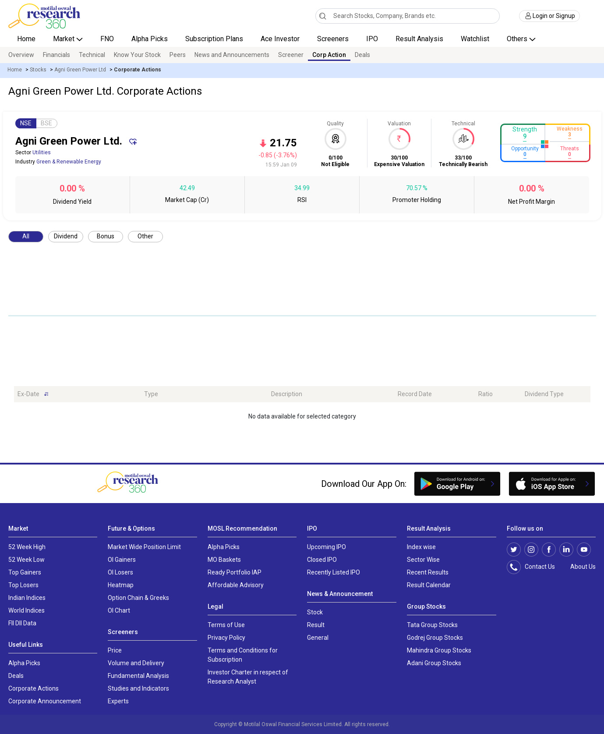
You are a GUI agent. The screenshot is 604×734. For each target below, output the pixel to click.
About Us (582, 566)
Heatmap (121, 585)
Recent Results (428, 572)
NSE (26, 123)
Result (316, 624)
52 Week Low (26, 559)
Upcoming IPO (326, 546)
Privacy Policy (226, 637)
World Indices (26, 610)
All (25, 236)
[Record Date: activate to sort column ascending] (434, 394)
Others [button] (518, 39)
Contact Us (535, 567)
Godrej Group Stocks (435, 637)
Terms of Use (226, 624)
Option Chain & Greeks (138, 597)
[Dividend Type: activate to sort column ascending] (555, 394)
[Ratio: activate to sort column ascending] (498, 394)
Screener (291, 54)
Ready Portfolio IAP (234, 572)
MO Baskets (224, 559)
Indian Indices (27, 597)
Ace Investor (280, 39)
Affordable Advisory (236, 585)
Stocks (38, 70)
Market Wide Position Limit (144, 546)
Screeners (333, 39)
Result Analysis (419, 39)
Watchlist (475, 39)
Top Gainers (24, 572)
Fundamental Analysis (138, 675)
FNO (107, 39)
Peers (178, 54)
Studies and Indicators (138, 688)
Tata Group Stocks (432, 624)
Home (26, 39)
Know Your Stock (137, 54)
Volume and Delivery (136, 663)
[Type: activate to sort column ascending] (204, 394)
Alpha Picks (149, 39)
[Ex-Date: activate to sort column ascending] (77, 394)
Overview (21, 54)
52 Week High (27, 546)
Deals (362, 54)
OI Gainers (122, 559)
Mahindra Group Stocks (439, 650)
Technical (92, 54)
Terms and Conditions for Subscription (243, 655)
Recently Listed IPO (333, 572)
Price (115, 650)
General (317, 637)
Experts (118, 701)
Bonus (105, 236)
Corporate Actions (33, 688)
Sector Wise (423, 559)
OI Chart (119, 610)
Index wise (421, 546)
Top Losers (23, 585)
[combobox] (407, 16)
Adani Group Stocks (434, 663)
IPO (372, 39)
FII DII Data (22, 623)
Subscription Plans (214, 39)
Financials (56, 54)
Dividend (66, 236)
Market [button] (64, 39)
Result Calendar (429, 585)
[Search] (322, 16)
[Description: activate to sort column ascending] (331, 394)
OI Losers (120, 572)
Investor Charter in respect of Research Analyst (248, 677)
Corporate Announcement (44, 701)
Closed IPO (322, 559)
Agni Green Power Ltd (80, 70)
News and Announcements (231, 54)
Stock (315, 612)
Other (145, 236)
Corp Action (329, 54)
